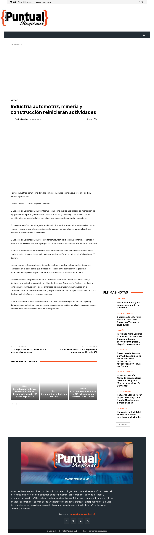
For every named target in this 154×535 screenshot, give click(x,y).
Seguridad (122, 350)
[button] (144, 35)
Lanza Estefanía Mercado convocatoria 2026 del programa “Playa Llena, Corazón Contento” (129, 380)
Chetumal (122, 299)
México (19, 44)
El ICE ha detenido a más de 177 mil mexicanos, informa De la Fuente (83, 395)
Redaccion (23, 119)
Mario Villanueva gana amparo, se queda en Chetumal (128, 305)
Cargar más (123, 424)
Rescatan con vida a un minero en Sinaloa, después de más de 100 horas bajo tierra (25, 394)
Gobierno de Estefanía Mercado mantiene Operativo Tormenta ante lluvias (129, 321)
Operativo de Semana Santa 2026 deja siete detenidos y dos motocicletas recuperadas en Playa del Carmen (129, 360)
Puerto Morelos (124, 391)
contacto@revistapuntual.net (81, 514)
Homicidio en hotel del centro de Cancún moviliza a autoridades (129, 415)
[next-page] (16, 404)
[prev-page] (12, 404)
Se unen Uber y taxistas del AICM (54, 396)
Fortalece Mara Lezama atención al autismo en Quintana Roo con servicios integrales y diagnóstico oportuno (129, 339)
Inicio (13, 44)
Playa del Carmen (125, 313)
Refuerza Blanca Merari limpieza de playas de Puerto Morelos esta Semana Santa (129, 399)
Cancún (121, 330)
